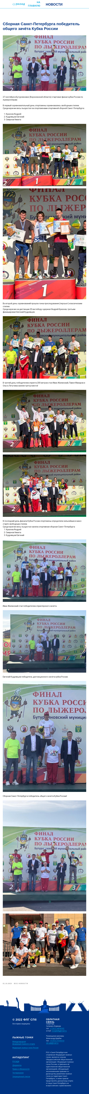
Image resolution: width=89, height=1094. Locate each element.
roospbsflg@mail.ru (59, 1031)
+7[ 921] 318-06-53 (57, 1041)
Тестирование (18, 1073)
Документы (17, 1065)
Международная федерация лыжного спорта (23, 1043)
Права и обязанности (20, 1069)
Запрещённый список (21, 1077)
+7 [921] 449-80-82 (57, 1028)
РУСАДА (15, 1062)
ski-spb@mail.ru (52, 1043)
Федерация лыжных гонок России (25, 1048)
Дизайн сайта (17, 1086)
